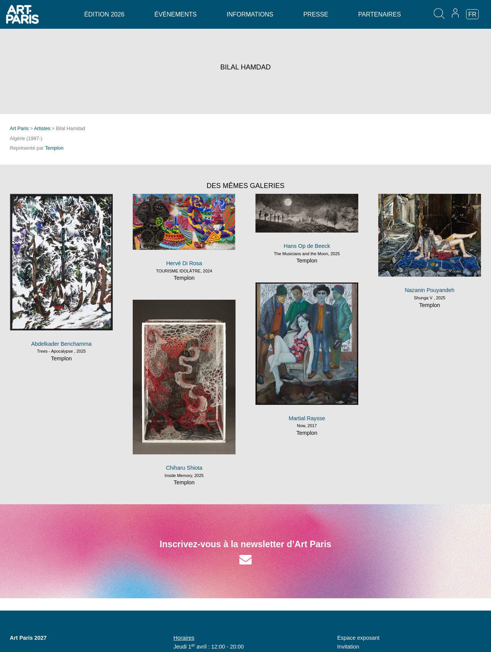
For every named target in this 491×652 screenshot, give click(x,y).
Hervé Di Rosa (184, 263)
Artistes (42, 128)
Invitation (348, 647)
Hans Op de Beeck (307, 246)
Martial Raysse (306, 418)
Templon (54, 148)
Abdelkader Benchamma (61, 344)
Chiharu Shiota (184, 468)
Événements (176, 14)
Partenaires (379, 14)
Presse (315, 14)
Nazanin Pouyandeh (430, 290)
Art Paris (19, 128)
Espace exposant (358, 638)
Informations (250, 14)
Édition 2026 (104, 14)
